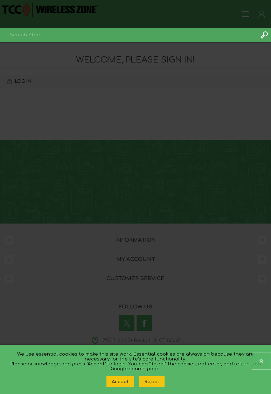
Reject (151, 381)
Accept (120, 381)
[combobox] (128, 35)
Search (264, 35)
